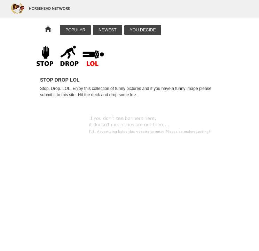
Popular (75, 30)
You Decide (143, 30)
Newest (107, 30)
